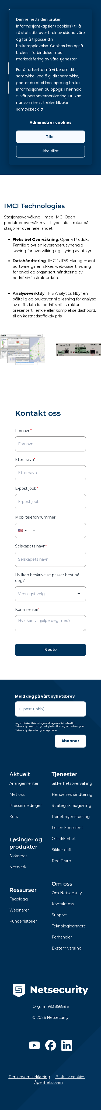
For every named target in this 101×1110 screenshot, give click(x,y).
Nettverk (17, 867)
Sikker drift (62, 849)
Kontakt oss (63, 904)
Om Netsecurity (67, 892)
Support (59, 915)
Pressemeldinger (25, 805)
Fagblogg (18, 899)
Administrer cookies (50, 122)
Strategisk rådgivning (71, 805)
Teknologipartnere (69, 926)
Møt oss (17, 794)
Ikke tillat (51, 151)
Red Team (61, 860)
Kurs (13, 816)
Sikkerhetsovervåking (72, 783)
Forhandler (62, 937)
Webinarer (19, 910)
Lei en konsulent (67, 827)
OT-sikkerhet (64, 838)
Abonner (70, 741)
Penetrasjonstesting (71, 816)
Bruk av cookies (70, 1076)
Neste (50, 649)
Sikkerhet (18, 856)
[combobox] (50, 593)
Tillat (50, 136)
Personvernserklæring (29, 1076)
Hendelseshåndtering (72, 794)
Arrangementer (24, 783)
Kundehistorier (23, 921)
